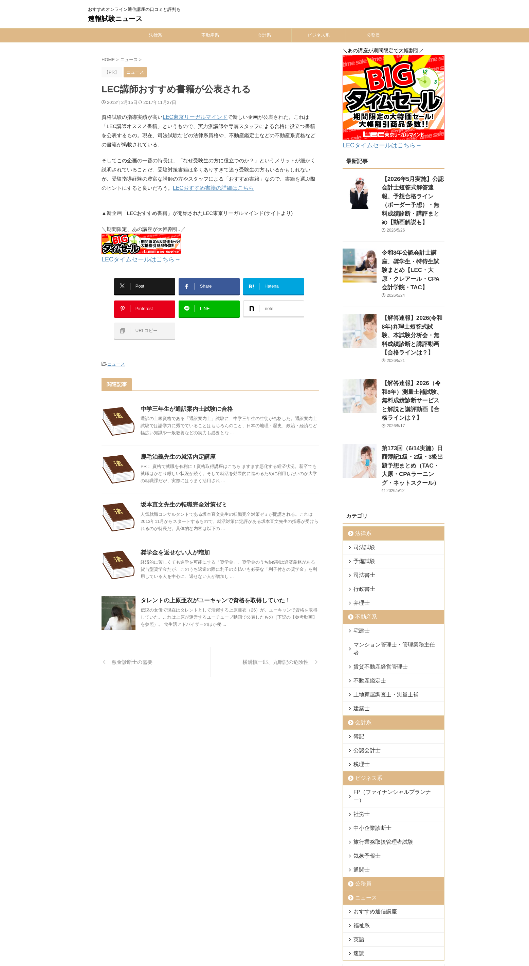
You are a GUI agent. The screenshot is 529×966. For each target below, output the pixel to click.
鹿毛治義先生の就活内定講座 (176, 443)
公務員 (373, 35)
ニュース (116, 351)
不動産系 (210, 35)
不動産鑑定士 (366, 605)
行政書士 (361, 522)
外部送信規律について (349, 921)
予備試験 (361, 494)
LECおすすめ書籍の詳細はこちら (211, 188)
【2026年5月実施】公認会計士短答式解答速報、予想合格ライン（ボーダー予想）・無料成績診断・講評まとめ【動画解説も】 (412, 192)
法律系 (155, 35)
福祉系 (359, 842)
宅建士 (359, 564)
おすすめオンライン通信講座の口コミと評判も (264, 934)
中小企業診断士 (368, 745)
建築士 (359, 633)
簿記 (357, 661)
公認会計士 (364, 675)
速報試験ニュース (115, 18)
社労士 (359, 731)
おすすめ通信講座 (370, 828)
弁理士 (359, 536)
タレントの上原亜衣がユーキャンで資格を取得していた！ (211, 587)
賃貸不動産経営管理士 (375, 592)
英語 (357, 856)
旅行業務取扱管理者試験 (377, 759)
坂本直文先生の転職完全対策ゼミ (181, 491)
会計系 (264, 35)
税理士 (359, 689)
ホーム (165, 921)
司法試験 (361, 480)
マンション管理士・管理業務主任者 (388, 578)
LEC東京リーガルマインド (193, 117)
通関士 (359, 786)
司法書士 (361, 508)
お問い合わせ (308, 921)
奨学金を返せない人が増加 (173, 539)
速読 (357, 870)
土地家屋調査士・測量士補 (379, 619)
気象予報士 (364, 773)
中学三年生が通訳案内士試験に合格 (184, 395)
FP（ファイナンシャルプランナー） (389, 717)
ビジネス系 (319, 35)
